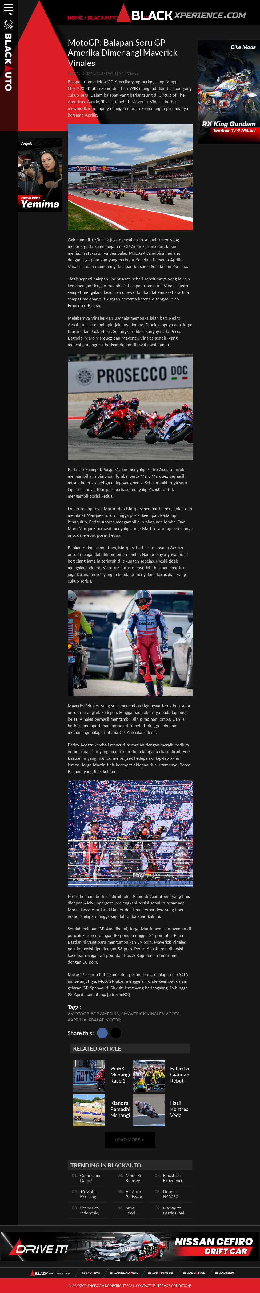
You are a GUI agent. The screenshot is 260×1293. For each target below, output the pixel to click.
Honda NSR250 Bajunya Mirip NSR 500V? (176, 1199)
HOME (75, 18)
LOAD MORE (130, 1139)
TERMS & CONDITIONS (174, 1286)
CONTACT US (145, 1286)
